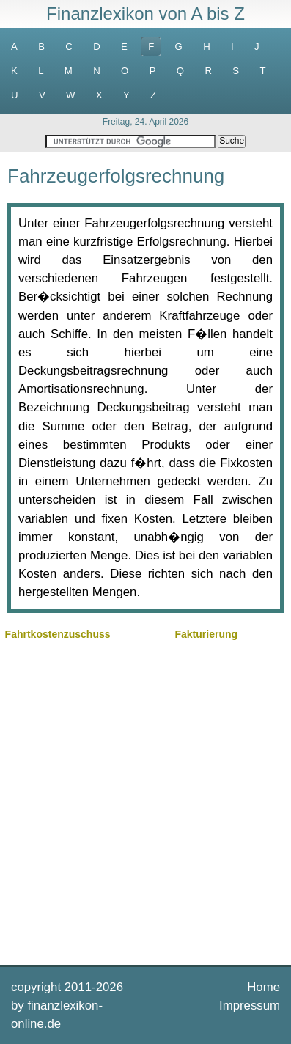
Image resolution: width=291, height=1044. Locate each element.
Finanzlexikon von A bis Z (145, 13)
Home (263, 987)
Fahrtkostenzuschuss (58, 634)
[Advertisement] (145, 800)
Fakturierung (205, 634)
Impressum (249, 1005)
